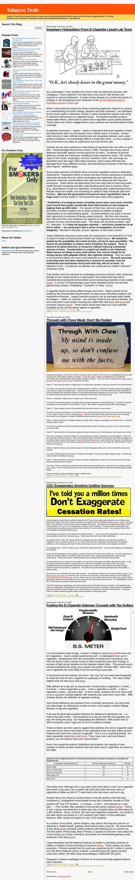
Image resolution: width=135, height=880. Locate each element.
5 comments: (72, 309)
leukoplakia (72, 477)
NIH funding (55, 866)
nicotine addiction (90, 477)
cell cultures (55, 311)
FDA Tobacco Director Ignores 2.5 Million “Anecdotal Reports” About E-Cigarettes (26, 123)
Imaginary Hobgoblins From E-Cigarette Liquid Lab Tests (89, 29)
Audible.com (28, 231)
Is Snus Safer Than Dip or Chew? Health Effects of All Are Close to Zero (26, 49)
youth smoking (99, 866)
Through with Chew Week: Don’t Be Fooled (78, 320)
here (49, 282)
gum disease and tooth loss (59, 477)
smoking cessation (60, 596)
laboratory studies (76, 311)
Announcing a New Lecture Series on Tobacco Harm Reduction (25, 102)
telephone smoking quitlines (75, 596)
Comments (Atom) (64, 876)
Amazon (30, 225)
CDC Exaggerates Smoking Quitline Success (80, 486)
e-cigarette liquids (64, 311)
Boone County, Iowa (64, 381)
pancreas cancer (102, 477)
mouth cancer (80, 477)
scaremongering (87, 311)
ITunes (15, 227)
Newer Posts (51, 872)
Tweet (4, 241)
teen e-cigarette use (65, 866)
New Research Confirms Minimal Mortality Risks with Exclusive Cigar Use (27, 113)
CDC (52, 596)
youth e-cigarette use (87, 866)
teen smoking (76, 866)
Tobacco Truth (22, 10)
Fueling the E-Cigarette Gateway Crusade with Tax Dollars (89, 605)
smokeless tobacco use (114, 477)
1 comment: (71, 475)
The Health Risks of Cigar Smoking (25, 59)
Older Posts (128, 872)
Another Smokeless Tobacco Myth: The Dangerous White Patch (26, 92)
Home (90, 872)
